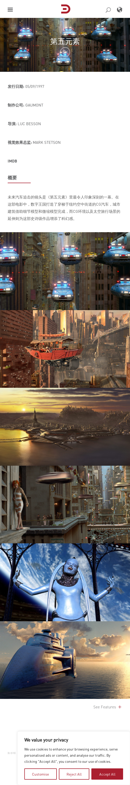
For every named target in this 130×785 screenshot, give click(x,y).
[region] (73, 758)
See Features (107, 706)
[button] (10, 9)
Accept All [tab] (107, 774)
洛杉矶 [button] (11, 753)
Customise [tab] (40, 774)
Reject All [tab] (74, 774)
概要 (12, 177)
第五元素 (65, 41)
